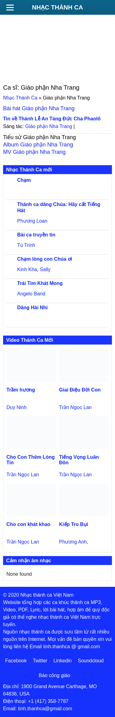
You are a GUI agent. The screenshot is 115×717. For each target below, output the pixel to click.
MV (34, 152)
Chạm (24, 180)
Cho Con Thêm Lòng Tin (30, 459)
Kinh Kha (27, 269)
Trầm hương (20, 389)
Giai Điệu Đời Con (80, 389)
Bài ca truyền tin (36, 234)
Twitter (40, 660)
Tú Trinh (26, 245)
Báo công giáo (54, 675)
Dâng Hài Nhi (32, 307)
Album (38, 145)
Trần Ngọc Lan (75, 407)
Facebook (16, 660)
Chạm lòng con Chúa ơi (44, 259)
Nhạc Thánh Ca (57, 7)
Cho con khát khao (28, 524)
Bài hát (39, 108)
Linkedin (62, 660)
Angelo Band (31, 293)
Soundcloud (91, 660)
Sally (45, 269)
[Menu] (9, 7)
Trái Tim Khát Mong (40, 283)
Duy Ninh (16, 407)
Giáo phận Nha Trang (48, 126)
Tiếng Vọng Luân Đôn (79, 459)
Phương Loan (32, 221)
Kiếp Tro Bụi (73, 524)
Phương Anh (73, 541)
